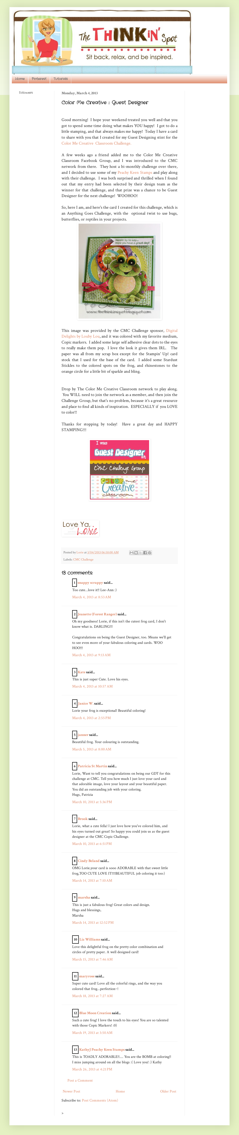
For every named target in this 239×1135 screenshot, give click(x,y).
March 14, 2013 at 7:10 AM (92, 880)
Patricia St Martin (92, 766)
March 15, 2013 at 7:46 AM (92, 959)
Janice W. (85, 703)
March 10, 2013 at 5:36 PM (92, 802)
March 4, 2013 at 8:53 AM (91, 597)
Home (20, 78)
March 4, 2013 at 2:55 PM (91, 718)
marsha (84, 897)
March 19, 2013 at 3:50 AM (92, 1032)
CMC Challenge (83, 559)
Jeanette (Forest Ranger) (98, 614)
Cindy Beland (89, 860)
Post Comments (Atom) (100, 1100)
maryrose (87, 976)
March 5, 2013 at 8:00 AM (91, 749)
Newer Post (71, 1091)
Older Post (168, 1091)
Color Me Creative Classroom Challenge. (96, 143)
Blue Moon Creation (95, 1013)
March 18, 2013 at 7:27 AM (92, 996)
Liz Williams (90, 939)
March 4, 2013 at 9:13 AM (91, 655)
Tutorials (60, 78)
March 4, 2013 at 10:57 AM (92, 686)
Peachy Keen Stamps (135, 172)
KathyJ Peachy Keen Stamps (102, 1049)
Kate (81, 672)
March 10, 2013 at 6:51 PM (92, 843)
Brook (83, 818)
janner (83, 734)
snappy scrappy (90, 582)
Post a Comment (80, 1080)
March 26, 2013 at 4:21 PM (92, 1069)
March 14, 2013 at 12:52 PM (93, 922)
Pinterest (39, 78)
